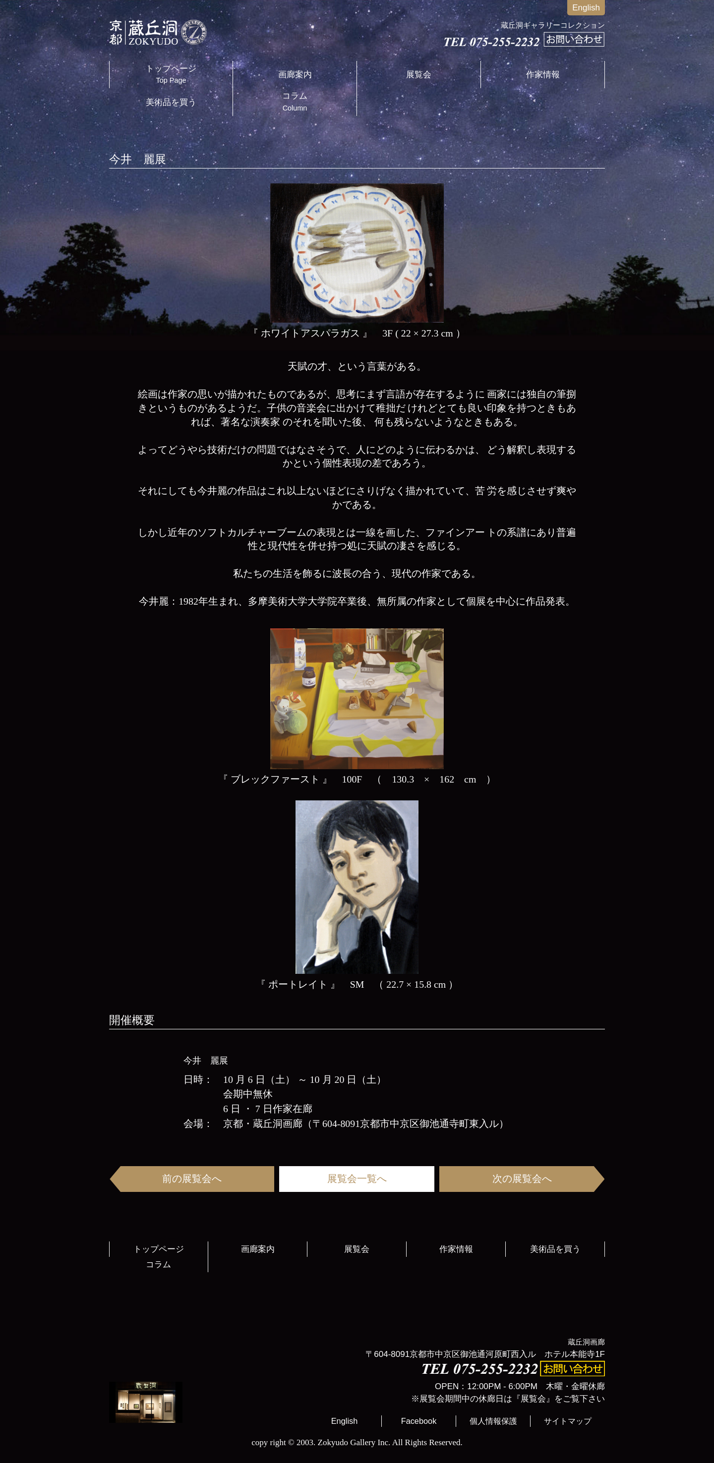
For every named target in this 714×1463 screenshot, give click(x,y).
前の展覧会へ (192, 1178)
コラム (294, 102)
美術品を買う (171, 102)
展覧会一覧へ (357, 1178)
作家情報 (543, 74)
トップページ (171, 74)
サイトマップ (568, 1420)
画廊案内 (295, 74)
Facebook (419, 1420)
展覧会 (418, 74)
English (586, 7)
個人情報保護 (493, 1420)
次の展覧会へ (522, 1178)
